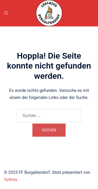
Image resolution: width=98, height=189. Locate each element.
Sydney (10, 179)
